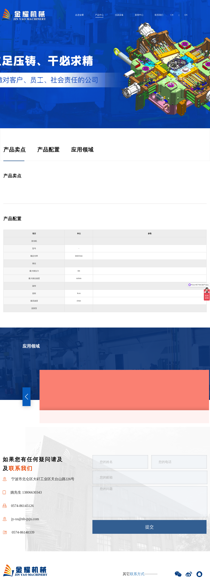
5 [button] (84, 80)
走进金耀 (79, 15)
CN (171, 15)
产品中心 (99, 15)
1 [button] (40, 80)
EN (186, 15)
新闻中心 (139, 15)
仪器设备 (119, 15)
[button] (26, 396)
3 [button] (66, 80)
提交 (149, 527)
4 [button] (75, 80)
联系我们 (159, 15)
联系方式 (137, 574)
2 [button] (58, 80)
